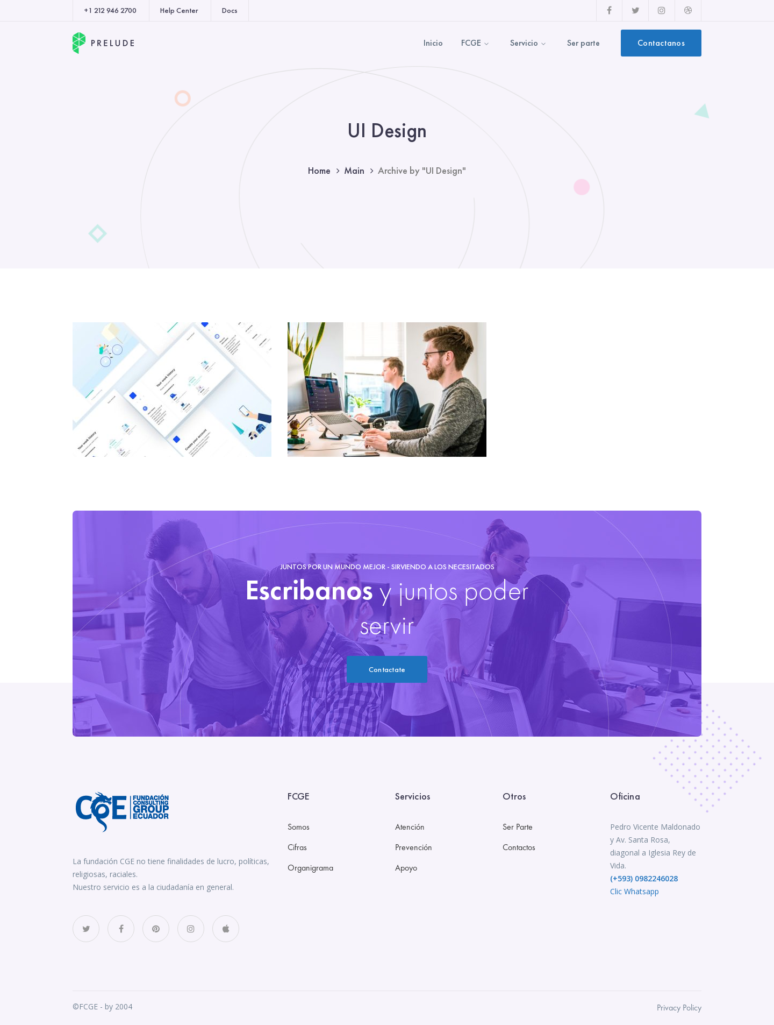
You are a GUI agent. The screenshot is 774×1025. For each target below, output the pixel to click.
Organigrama (310, 867)
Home (319, 170)
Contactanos (661, 42)
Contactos (519, 847)
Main (354, 170)
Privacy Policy (679, 1007)
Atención (410, 826)
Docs (230, 10)
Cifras (297, 847)
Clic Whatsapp (634, 891)
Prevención (413, 847)
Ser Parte (518, 826)
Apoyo (406, 867)
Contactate (387, 669)
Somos (299, 826)
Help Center (179, 10)
